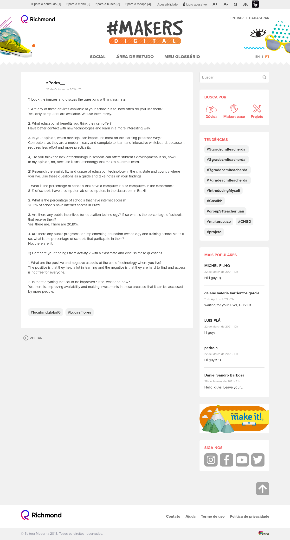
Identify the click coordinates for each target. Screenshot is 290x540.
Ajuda (191, 516)
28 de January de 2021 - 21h (225, 381)
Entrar (237, 18)
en (257, 56)
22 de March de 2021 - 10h (225, 272)
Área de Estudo (135, 57)
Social (98, 57)
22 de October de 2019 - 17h (64, 89)
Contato (173, 516)
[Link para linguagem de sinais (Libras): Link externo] (255, 4)
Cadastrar (259, 18)
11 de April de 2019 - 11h (222, 299)
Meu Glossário (182, 57)
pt (267, 56)
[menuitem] (46, 4)
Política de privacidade (249, 516)
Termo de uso (213, 516)
